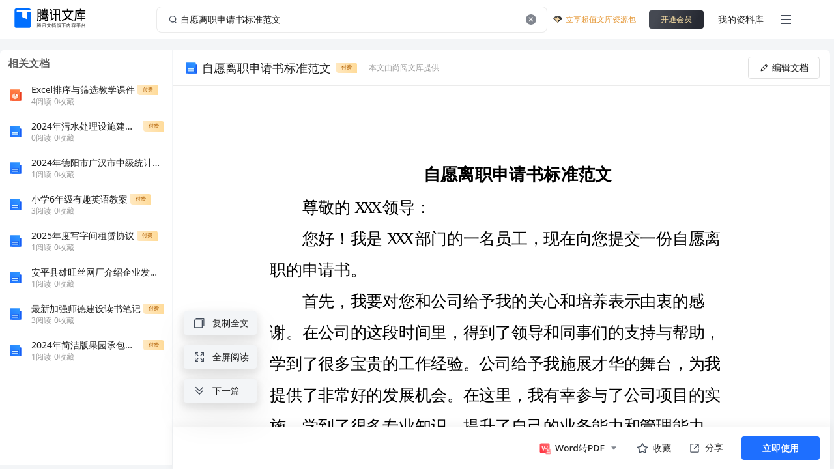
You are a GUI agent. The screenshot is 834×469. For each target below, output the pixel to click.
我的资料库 (741, 19)
